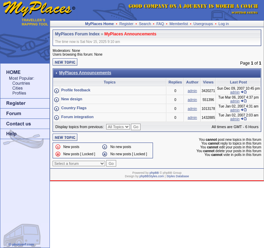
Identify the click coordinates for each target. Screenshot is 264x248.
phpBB (154, 172)
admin (192, 91)
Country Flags (74, 108)
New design (71, 99)
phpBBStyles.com (152, 176)
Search (145, 24)
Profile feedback (75, 90)
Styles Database (177, 176)
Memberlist (178, 24)
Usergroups (203, 24)
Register (126, 24)
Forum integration (77, 117)
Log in (224, 24)
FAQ (160, 24)
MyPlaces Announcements (130, 34)
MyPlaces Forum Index (77, 34)
